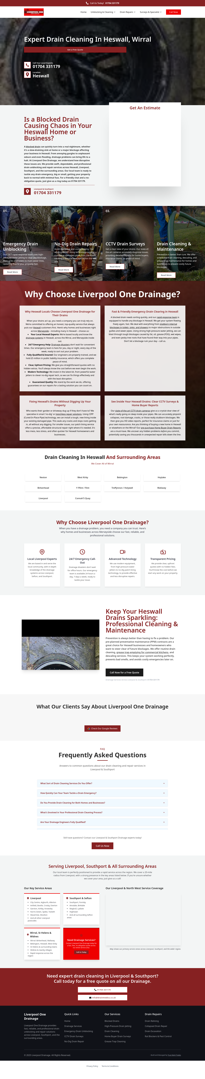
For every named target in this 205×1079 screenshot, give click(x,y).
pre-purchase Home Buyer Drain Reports (161, 433)
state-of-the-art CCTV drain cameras (132, 416)
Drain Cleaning (112, 1038)
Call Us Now (102, 851)
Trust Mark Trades (174, 1062)
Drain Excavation (153, 1038)
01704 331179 (112, 3)
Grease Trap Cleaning (115, 1048)
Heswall (37, 333)
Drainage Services (73, 1033)
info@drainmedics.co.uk (102, 1004)
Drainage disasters (60, 350)
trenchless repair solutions (69, 420)
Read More (15, 278)
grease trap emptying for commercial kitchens (142, 658)
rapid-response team (167, 323)
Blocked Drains (112, 1028)
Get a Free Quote (38, 49)
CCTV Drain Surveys (73, 1043)
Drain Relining (152, 1028)
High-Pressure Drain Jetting (118, 1033)
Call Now (173, 12)
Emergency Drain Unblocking (78, 1038)
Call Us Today (81, 958)
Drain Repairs (128, 12)
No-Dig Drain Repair (74, 1048)
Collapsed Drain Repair (156, 1033)
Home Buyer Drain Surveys (118, 1043)
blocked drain (33, 148)
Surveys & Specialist (151, 12)
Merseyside (43, 337)
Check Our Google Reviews (103, 734)
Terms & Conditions (110, 1073)
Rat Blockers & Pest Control (158, 1043)
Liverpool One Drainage (35, 1024)
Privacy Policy (92, 1073)
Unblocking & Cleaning (103, 12)
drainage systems (34, 344)
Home (84, 12)
